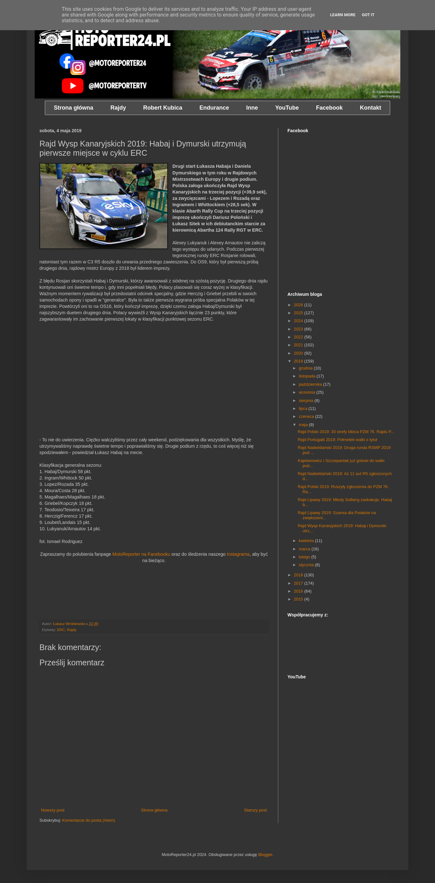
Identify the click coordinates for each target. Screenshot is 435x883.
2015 (299, 599)
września (307, 392)
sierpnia (306, 400)
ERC (61, 630)
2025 (299, 312)
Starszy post (255, 810)
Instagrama (238, 554)
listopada (308, 376)
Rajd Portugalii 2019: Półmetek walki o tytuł (337, 439)
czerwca (307, 416)
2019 (299, 361)
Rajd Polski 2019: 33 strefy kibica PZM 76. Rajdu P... (346, 431)
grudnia (306, 368)
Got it (368, 14)
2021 (299, 345)
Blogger (265, 854)
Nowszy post (53, 810)
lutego (305, 556)
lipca (303, 408)
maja (304, 424)
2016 (299, 591)
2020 (299, 353)
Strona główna (154, 810)
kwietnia (307, 540)
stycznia (307, 564)
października (311, 384)
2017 (299, 583)
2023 (299, 329)
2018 (299, 575)
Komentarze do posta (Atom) (88, 820)
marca (305, 549)
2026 (299, 304)
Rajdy (72, 630)
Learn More (343, 14)
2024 (299, 320)
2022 (299, 337)
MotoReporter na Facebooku (141, 554)
